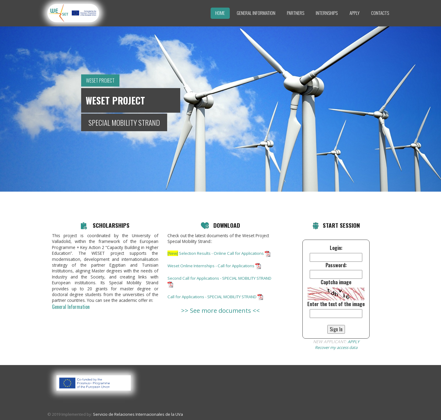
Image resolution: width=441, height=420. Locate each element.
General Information (256, 12)
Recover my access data (336, 347)
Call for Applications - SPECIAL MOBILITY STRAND (218, 302)
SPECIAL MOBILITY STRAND (124, 122)
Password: (336, 265)
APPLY (353, 341)
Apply (355, 12)
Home (220, 12)
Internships (327, 12)
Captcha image (336, 282)
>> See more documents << (220, 316)
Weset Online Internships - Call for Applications (216, 271)
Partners (295, 12)
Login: (336, 247)
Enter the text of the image (336, 304)
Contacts (380, 12)
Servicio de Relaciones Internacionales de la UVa (138, 414)
